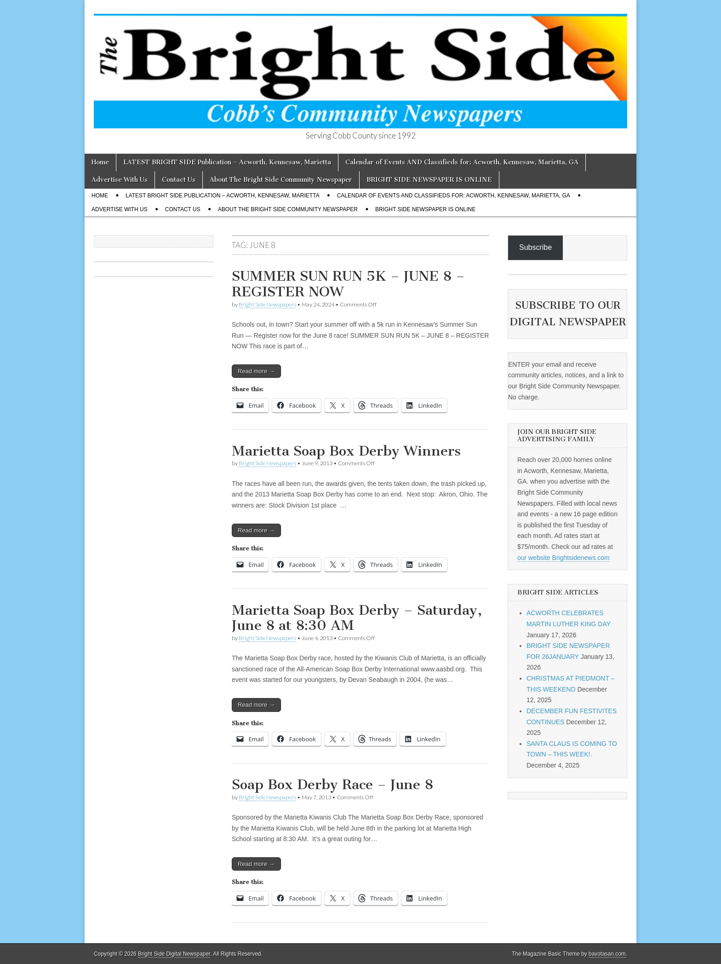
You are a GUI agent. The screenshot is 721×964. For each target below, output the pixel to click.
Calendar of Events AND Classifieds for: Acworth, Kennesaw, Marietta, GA (461, 162)
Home (100, 162)
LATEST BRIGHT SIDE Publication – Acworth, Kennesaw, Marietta (227, 162)
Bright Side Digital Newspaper (174, 954)
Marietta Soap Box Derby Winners (346, 451)
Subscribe (535, 247)
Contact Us (178, 180)
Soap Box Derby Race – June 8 (332, 784)
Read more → (256, 371)
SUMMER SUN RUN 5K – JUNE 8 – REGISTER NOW (348, 284)
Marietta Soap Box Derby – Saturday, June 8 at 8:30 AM (357, 618)
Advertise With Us (120, 180)
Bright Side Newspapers (267, 304)
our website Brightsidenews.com (563, 557)
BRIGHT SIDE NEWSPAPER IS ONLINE (429, 180)
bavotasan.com (607, 954)
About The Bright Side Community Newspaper (281, 180)
